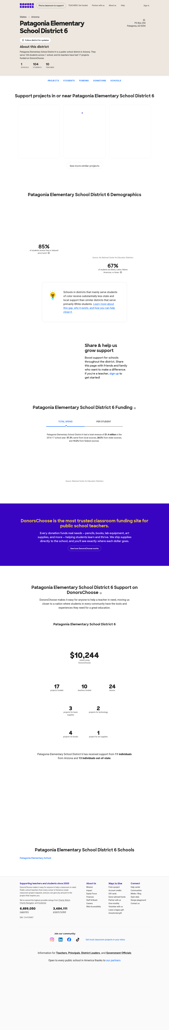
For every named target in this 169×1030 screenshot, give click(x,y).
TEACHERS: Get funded (78, 5)
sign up (114, 373)
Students (69, 80)
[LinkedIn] (60, 939)
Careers (89, 903)
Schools (116, 80)
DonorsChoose (27, 5)
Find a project (114, 887)
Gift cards (113, 894)
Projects (53, 80)
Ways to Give (115, 883)
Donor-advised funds (117, 897)
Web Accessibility (93, 907)
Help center (135, 887)
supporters (34, 909)
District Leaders (90, 953)
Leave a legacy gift (116, 910)
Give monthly (114, 903)
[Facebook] (69, 939)
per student (103, 421)
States (23, 16)
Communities (136, 890)
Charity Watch (64, 900)
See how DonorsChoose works (84, 548)
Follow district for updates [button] (35, 40)
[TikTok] (77, 939)
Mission (89, 887)
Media (133, 894)
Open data (135, 897)
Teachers (61, 953)
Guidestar (42, 903)
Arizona (35, 16)
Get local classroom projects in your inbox (105, 939)
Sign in (146, 6)
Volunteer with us (116, 907)
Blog (139, 894)
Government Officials (118, 953)
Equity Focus (91, 894)
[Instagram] (52, 939)
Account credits (115, 890)
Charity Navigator (27, 903)
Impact (89, 890)
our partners (113, 960)
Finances (90, 897)
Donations (99, 80)
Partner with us (98, 5)
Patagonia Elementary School (35, 858)
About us (112, 5)
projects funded (68, 909)
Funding (84, 80)
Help (123, 5)
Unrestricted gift (115, 913)
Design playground (138, 900)
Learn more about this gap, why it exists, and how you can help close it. (89, 308)
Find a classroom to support (51, 5)
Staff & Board (91, 900)
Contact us (135, 903)
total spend (65, 421)
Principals (74, 953)
